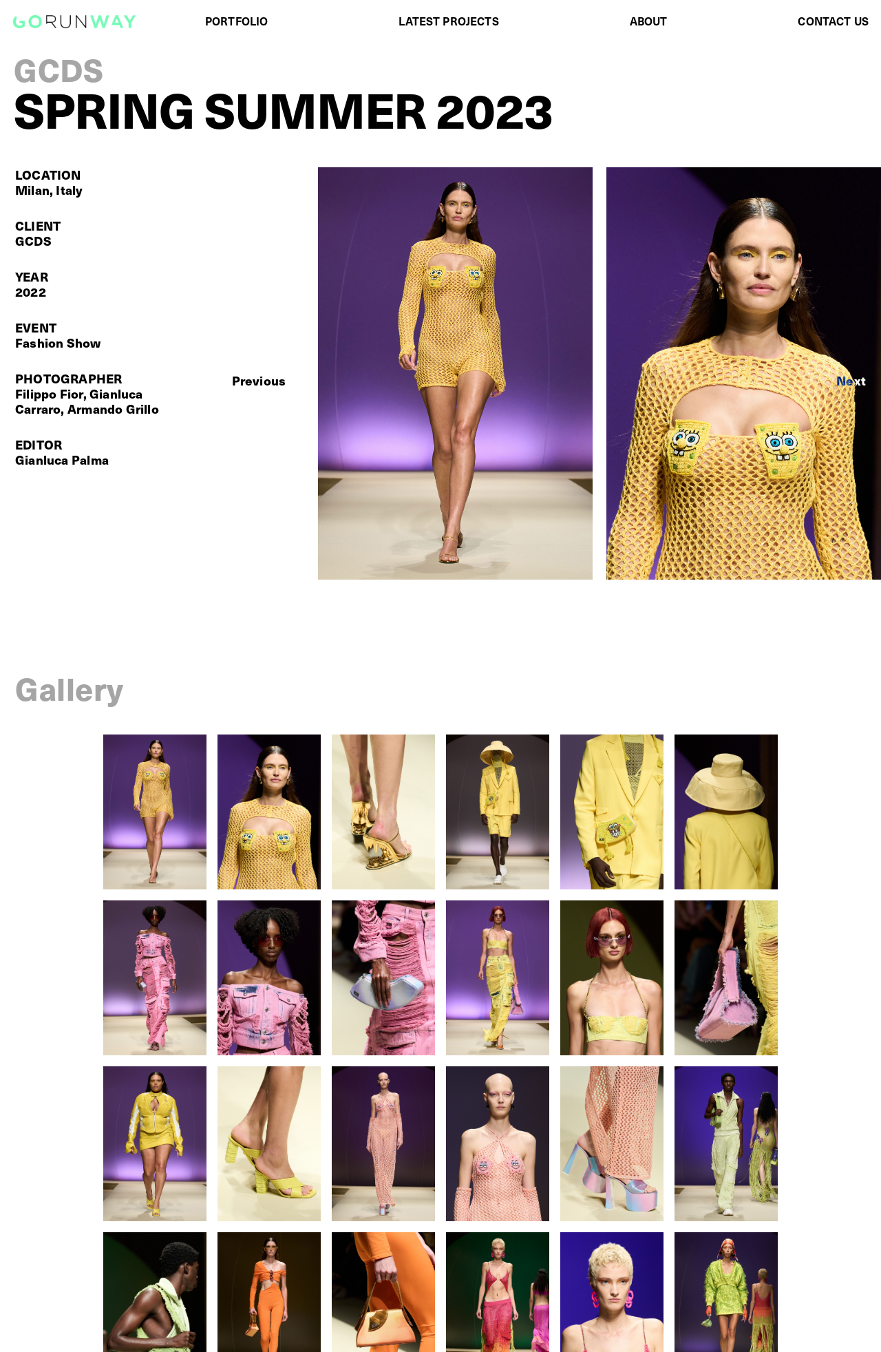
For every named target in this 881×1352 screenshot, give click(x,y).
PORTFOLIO (236, 20)
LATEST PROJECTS (448, 20)
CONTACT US (833, 20)
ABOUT (649, 20)
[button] (259, 380)
